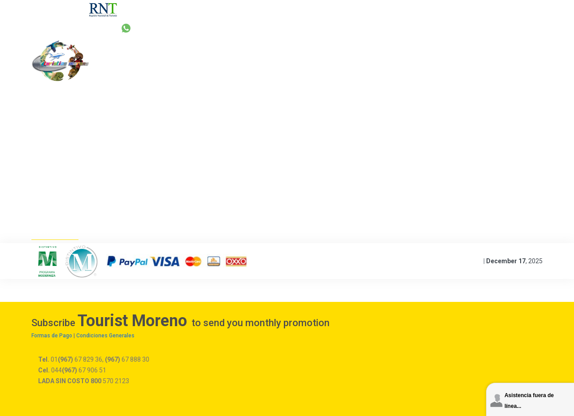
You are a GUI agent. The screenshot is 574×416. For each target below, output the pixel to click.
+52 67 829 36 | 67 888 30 (226, 28)
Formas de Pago (51, 335)
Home (44, 231)
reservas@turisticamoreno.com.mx (343, 28)
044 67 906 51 (439, 28)
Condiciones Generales (105, 335)
